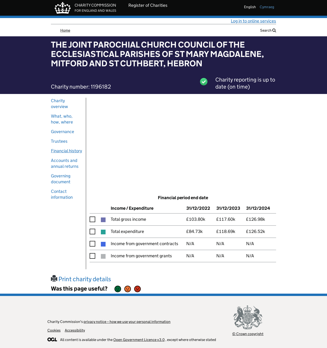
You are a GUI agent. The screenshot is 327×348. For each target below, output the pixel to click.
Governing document (60, 178)
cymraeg (267, 7)
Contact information (62, 194)
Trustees (59, 141)
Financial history (66, 150)
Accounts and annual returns (65, 163)
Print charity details (81, 279)
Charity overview (59, 103)
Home (65, 30)
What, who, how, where (62, 119)
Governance (62, 131)
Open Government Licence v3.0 (139, 339)
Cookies (54, 330)
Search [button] (268, 30)
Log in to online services (253, 21)
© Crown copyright (247, 334)
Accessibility (75, 330)
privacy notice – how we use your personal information (127, 321)
